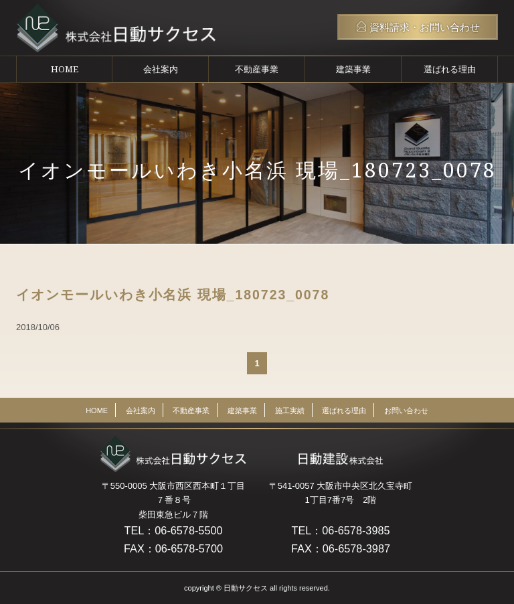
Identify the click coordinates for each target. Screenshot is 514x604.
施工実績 (290, 410)
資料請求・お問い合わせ (418, 26)
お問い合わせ (406, 410)
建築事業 (353, 69)
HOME (64, 69)
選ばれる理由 (450, 69)
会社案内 (160, 69)
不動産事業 (256, 69)
